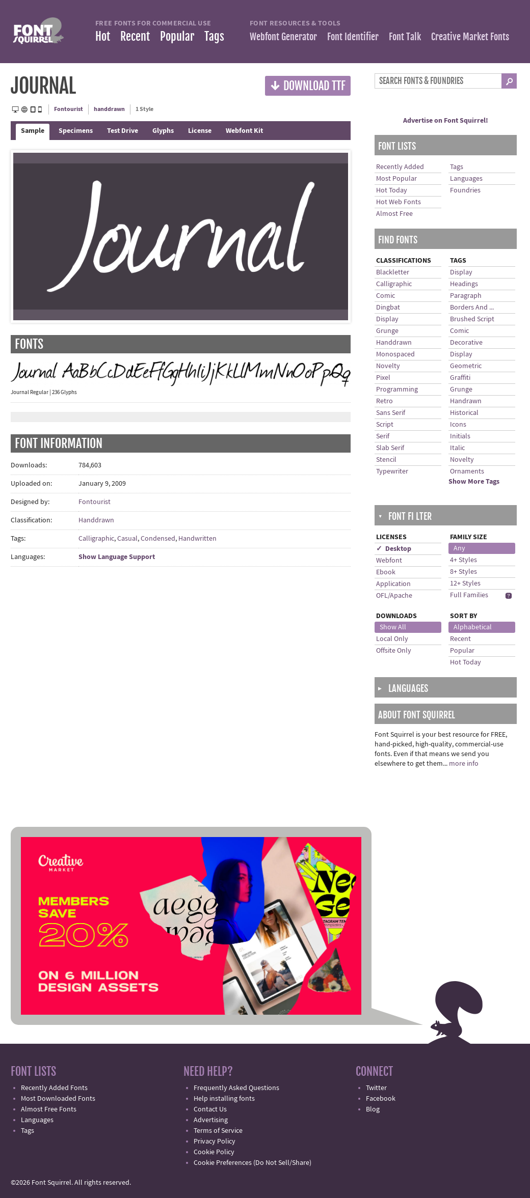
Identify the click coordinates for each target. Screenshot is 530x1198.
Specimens (76, 131)
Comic (385, 295)
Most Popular (396, 178)
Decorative (466, 342)
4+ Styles (463, 560)
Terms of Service (218, 1130)
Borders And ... (472, 307)
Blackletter (392, 272)
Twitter (376, 1088)
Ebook (385, 572)
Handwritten (197, 538)
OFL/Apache (394, 595)
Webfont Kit (244, 131)
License (199, 131)
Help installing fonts (224, 1098)
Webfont (389, 560)
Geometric (466, 366)
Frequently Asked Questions (236, 1088)
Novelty (388, 366)
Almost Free (394, 213)
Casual (127, 538)
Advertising (211, 1120)
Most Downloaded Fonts (58, 1098)
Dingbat (388, 307)
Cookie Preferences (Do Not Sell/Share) (252, 1162)
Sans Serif (390, 412)
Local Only (392, 639)
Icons (458, 424)
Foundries (465, 190)
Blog (373, 1109)
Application (393, 584)
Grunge (387, 331)
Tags (214, 36)
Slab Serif (390, 448)
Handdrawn (96, 520)
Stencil (386, 459)
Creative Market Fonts (470, 36)
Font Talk (405, 36)
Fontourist (68, 109)
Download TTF (308, 85)
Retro (384, 401)
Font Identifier (353, 36)
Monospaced (395, 354)
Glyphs (163, 131)
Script (384, 424)
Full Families (469, 595)
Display (387, 319)
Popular (177, 36)
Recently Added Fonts (54, 1088)
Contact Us (210, 1109)
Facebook (380, 1098)
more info (464, 763)
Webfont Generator (283, 36)
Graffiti (460, 377)
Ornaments (467, 471)
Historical (464, 412)
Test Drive (122, 131)
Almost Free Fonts (48, 1109)
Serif (382, 436)
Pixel (383, 377)
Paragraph (466, 295)
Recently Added (400, 167)
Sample (32, 131)
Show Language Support (116, 557)
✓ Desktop (393, 549)
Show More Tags (473, 482)
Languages (466, 178)
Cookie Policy (214, 1152)
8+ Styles (463, 571)
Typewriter (392, 471)
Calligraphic (96, 538)
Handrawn (466, 401)
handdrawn (109, 109)
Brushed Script (472, 319)
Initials (460, 436)
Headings (464, 284)
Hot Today (391, 190)
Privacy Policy (214, 1141)
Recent (135, 36)
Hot (102, 36)
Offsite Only (393, 650)
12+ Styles (465, 583)
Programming (397, 389)
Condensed (158, 538)
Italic (457, 448)
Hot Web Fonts (398, 202)
